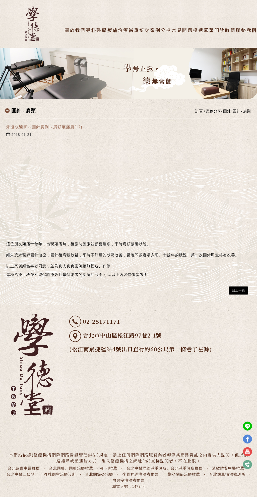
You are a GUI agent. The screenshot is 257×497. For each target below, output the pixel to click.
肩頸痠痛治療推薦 (128, 480)
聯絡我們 (246, 30)
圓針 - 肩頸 (242, 111)
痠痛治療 (117, 30)
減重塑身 (139, 30)
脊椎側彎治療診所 (60, 474)
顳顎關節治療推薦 (184, 474)
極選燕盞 (203, 30)
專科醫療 (96, 30)
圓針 (227, 111)
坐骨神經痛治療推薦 (140, 474)
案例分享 (160, 30)
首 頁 (198, 111)
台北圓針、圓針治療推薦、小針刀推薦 (83, 468)
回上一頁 (238, 290)
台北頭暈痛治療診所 (227, 474)
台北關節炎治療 (99, 474)
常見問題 (181, 30)
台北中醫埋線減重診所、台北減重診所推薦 (164, 468)
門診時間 (224, 30)
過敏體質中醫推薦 (228, 468)
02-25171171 (101, 321)
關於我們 (75, 30)
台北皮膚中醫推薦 (24, 468)
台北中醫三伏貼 (21, 474)
